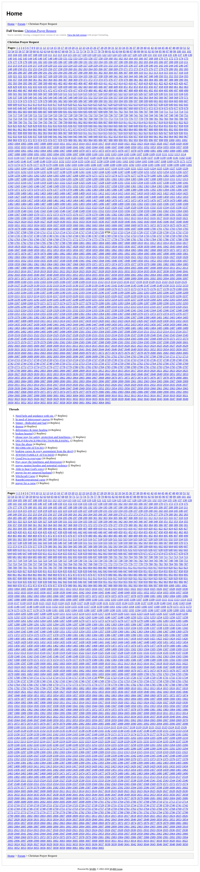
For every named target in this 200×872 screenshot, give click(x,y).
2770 (10, 367)
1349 (56, 186)
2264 (179, 299)
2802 (36, 370)
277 (156, 69)
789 (15, 122)
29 (105, 47)
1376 (49, 189)
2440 (49, 324)
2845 (134, 374)
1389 (134, 189)
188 (70, 62)
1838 (140, 246)
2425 (133, 321)
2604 (24, 345)
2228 (127, 296)
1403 (43, 193)
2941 (30, 388)
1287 (17, 179)
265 (95, 69)
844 (110, 125)
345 (136, 76)
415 (125, 83)
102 (189, 51)
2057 (108, 274)
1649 (185, 221)
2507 (120, 331)
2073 (30, 278)
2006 (140, 267)
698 (100, 111)
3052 (24, 402)
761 (55, 118)
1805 (108, 242)
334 (80, 76)
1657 (56, 225)
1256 (179, 172)
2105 (56, 281)
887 (146, 129)
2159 (43, 289)
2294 (10, 306)
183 (45, 62)
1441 (108, 196)
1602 (62, 218)
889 (156, 129)
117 (79, 55)
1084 (172, 150)
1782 (140, 239)
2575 (17, 342)
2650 (140, 349)
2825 (185, 370)
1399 (17, 193)
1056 (172, 147)
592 (110, 101)
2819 (146, 370)
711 (166, 111)
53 (9, 51)
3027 (43, 399)
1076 (120, 150)
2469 (56, 328)
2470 (62, 328)
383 (146, 79)
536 (10, 97)
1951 (146, 260)
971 (25, 140)
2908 (179, 381)
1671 (146, 225)
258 (60, 69)
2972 (49, 391)
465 (15, 90)
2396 (127, 317)
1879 (43, 253)
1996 (75, 267)
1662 (88, 225)
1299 (95, 179)
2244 (49, 299)
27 (98, 47)
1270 (88, 175)
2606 (36, 345)
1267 (69, 175)
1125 (74, 157)
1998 (88, 267)
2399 (146, 317)
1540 (24, 211)
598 (141, 101)
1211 (69, 168)
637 (156, 104)
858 (181, 125)
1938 (62, 260)
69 (66, 51)
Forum (21, 23)
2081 (82, 278)
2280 (101, 303)
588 (90, 101)
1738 (36, 235)
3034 (88, 399)
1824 (49, 246)
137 (180, 55)
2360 (75, 313)
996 (151, 140)
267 (105, 69)
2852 (179, 374)
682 (20, 111)
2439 (43, 324)
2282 (114, 303)
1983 (172, 264)
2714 (10, 360)
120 (94, 55)
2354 (36, 313)
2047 (43, 274)
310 (141, 72)
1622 (10, 221)
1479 (172, 200)
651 (45, 108)
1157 (93, 161)
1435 (69, 196)
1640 (127, 221)
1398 (10, 193)
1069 (75, 150)
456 (151, 86)
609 (15, 104)
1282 (166, 175)
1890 (114, 253)
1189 (112, 164)
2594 (140, 342)
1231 (17, 172)
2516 (179, 331)
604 (171, 101)
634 (140, 104)
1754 (140, 235)
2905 (159, 381)
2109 (82, 281)
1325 (82, 182)
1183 (74, 164)
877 (95, 129)
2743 (17, 363)
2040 (179, 271)
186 (60, 62)
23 (84, 47)
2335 (95, 310)
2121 (158, 281)
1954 (166, 260)
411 (105, 83)
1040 (69, 147)
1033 (24, 147)
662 (100, 108)
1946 (114, 260)
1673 (159, 225)
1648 (179, 221)
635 (146, 104)
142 (20, 58)
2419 (95, 321)
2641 (82, 349)
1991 (43, 267)
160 (110, 58)
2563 (120, 338)
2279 (95, 303)
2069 (185, 274)
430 (20, 86)
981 (75, 140)
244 (171, 65)
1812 (153, 242)
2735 (146, 360)
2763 (146, 363)
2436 (24, 324)
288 (30, 72)
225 (75, 65)
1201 (189, 164)
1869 (159, 250)
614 (40, 104)
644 (10, 108)
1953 (159, 260)
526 (140, 94)
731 (85, 115)
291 (45, 72)
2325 (30, 310)
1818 (10, 246)
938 (40, 136)
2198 (114, 292)
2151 (172, 285)
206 (161, 62)
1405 (56, 193)
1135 (137, 157)
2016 (24, 271)
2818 (140, 370)
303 (105, 72)
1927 (172, 257)
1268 (75, 175)
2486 (166, 328)
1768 (49, 239)
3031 (69, 399)
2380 (24, 317)
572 (10, 101)
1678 (10, 228)
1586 (140, 214)
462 (181, 86)
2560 (101, 338)
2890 (62, 381)
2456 (153, 324)
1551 (95, 211)
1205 (30, 168)
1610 (114, 218)
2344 (153, 310)
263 (85, 69)
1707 (17, 232)
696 (90, 111)
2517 (185, 331)
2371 (146, 313)
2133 (56, 285)
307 (125, 72)
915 (105, 133)
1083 (166, 150)
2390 (88, 317)
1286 (10, 179)
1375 (43, 189)
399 (45, 83)
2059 (120, 274)
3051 (17, 402)
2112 (101, 281)
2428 (153, 321)
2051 (69, 274)
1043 (88, 147)
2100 (24, 281)
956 (131, 136)
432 (30, 86)
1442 (114, 196)
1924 (153, 257)
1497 (108, 203)
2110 (88, 281)
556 (110, 97)
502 (20, 94)
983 (85, 140)
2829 (30, 374)
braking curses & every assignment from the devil (44, 451)
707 (146, 111)
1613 (133, 218)
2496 (49, 331)
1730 (166, 232)
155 (85, 58)
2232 (153, 296)
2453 (134, 324)
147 (45, 58)
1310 (166, 179)
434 (40, 86)
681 (15, 111)
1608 (101, 218)
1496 (101, 203)
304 (110, 72)
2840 (101, 374)
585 (75, 101)
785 (176, 118)
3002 (62, 395)
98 (170, 51)
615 (45, 104)
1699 (146, 228)
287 (25, 72)
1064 (43, 150)
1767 (43, 239)
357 (15, 79)
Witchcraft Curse (25, 476)
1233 (30, 172)
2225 (107, 296)
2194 (88, 292)
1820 (24, 246)
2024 (75, 271)
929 (176, 133)
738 (121, 115)
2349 (185, 310)
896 (10, 133)
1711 (43, 232)
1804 (101, 242)
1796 (49, 242)
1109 (152, 154)
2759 (120, 363)
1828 (75, 246)
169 (156, 58)
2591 (120, 342)
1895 (146, 253)
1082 (159, 150)
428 (10, 86)
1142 (182, 157)
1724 (127, 232)
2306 (88, 306)
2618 (114, 345)
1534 (166, 207)
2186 (36, 292)
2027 (95, 271)
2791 (146, 367)
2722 (62, 360)
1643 (146, 221)
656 (70, 108)
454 (141, 86)
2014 (10, 271)
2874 (140, 377)
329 (55, 76)
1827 (69, 246)
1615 (146, 218)
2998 (36, 395)
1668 (127, 225)
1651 (17, 225)
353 (176, 76)
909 (75, 133)
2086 (114, 278)
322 (20, 76)
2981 (108, 391)
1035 (36, 147)
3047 (172, 399)
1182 (68, 164)
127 (129, 55)
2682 (166, 352)
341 (115, 76)
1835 (120, 246)
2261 (159, 299)
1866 (140, 250)
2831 (43, 374)
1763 (17, 239)
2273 (56, 303)
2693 (56, 356)
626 (100, 104)
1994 (62, 267)
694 (80, 111)
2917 (56, 384)
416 (131, 83)
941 (55, 136)
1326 (88, 182)
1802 (88, 242)
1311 (172, 179)
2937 (185, 384)
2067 (172, 274)
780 (151, 118)
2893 (82, 381)
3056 (49, 402)
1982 (166, 264)
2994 (10, 395)
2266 (10, 303)
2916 (49, 384)
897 (15, 133)
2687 (17, 356)
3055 (43, 402)
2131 (43, 285)
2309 (108, 306)
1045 (101, 147)
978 (60, 140)
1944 (101, 260)
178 (20, 62)
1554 (114, 211)
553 (95, 97)
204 (151, 62)
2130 (36, 285)
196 (110, 62)
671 (146, 108)
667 (125, 108)
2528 (75, 335)
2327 (43, 310)
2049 (56, 274)
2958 (140, 388)
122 (104, 55)
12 (44, 47)
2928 (127, 384)
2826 (10, 374)
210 (181, 62)
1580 (101, 214)
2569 (159, 338)
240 (151, 65)
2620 (127, 345)
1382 (88, 189)
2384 (49, 317)
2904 (153, 381)
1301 (108, 179)
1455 (17, 200)
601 (156, 101)
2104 (49, 281)
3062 (88, 402)
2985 (134, 391)
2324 (24, 310)
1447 (146, 196)
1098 (82, 154)
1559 (146, 211)
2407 (17, 321)
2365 (108, 313)
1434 (62, 196)
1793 (30, 242)
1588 (153, 214)
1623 (17, 221)
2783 (95, 367)
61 (38, 51)
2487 (172, 328)
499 (186, 90)
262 (80, 69)
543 (45, 97)
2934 (166, 384)
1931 (17, 260)
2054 (88, 274)
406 (80, 83)
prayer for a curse (25, 483)
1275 (120, 175)
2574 (10, 342)
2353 (30, 313)
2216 (49, 296)
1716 (75, 232)
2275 (69, 303)
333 (75, 76)
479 (85, 90)
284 (10, 72)
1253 (159, 172)
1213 (82, 168)
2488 (179, 328)
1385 (108, 189)
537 (15, 97)
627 (105, 104)
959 (146, 136)
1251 (146, 172)
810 (121, 122)
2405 (185, 317)
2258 (140, 299)
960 (151, 136)
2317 (159, 306)
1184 (81, 164)
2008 (153, 267)
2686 (10, 356)
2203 (146, 292)
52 (188, 47)
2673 (108, 352)
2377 (185, 313)
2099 (17, 281)
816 (151, 122)
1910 (62, 257)
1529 (133, 207)
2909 (185, 381)
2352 (24, 313)
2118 (139, 281)
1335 (146, 182)
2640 (75, 349)
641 (176, 104)
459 (166, 86)
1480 (179, 200)
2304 (75, 306)
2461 (185, 324)
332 (70, 76)
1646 (166, 221)
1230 (10, 172)
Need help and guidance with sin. (34, 415)
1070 (82, 150)
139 (190, 55)
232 (110, 65)
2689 (30, 356)
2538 (140, 335)
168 (151, 58)
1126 (80, 157)
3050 (10, 402)
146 (40, 58)
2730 (114, 360)
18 (66, 47)
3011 (120, 395)
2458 (166, 324)
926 (161, 133)
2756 (101, 363)
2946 (62, 388)
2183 (17, 292)
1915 (95, 257)
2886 (36, 381)
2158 (36, 289)
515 (85, 94)
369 (75, 79)
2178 (166, 289)
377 (115, 79)
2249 (82, 299)
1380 (75, 189)
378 (121, 79)
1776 (101, 239)
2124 (178, 281)
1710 (36, 232)
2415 (69, 321)
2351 (17, 313)
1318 (36, 182)
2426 (140, 321)
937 (35, 136)
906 (60, 133)
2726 (88, 360)
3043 (146, 399)
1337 (159, 182)
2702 (114, 356)
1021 (127, 143)
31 (112, 47)
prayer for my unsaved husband (33, 472)
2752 (75, 363)
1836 (127, 246)
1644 (153, 221)
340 (110, 76)
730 (80, 115)
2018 (36, 271)
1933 (30, 260)
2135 (69, 285)
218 (40, 65)
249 (15, 69)
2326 (36, 310)
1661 (82, 225)
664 (110, 108)
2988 (153, 391)
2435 (17, 324)
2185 (30, 292)
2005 (134, 267)
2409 (30, 321)
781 (156, 118)
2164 (75, 289)
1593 (185, 214)
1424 (179, 193)
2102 (36, 281)
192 (90, 62)
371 (85, 79)
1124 (67, 157)
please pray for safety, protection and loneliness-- (43, 437)
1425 (185, 193)
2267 (17, 303)
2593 (134, 342)
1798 (62, 242)
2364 (101, 313)
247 (186, 65)
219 (45, 65)
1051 (140, 147)
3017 (159, 395)
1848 (24, 250)
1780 (127, 239)
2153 (185, 285)
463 (186, 86)
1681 (30, 228)
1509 (185, 203)
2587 (95, 342)
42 (152, 47)
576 (30, 101)
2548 (24, 338)
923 (146, 133)
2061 (134, 274)
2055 (95, 274)
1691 (95, 228)
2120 (152, 281)
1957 (185, 260)
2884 (24, 381)
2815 (120, 370)
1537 (185, 207)
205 (156, 62)
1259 (17, 175)
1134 (131, 157)
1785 (159, 239)
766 (80, 118)
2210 (10, 296)
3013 (133, 395)
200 (131, 62)
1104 (120, 154)
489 (136, 90)
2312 (127, 306)
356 (10, 79)
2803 (43, 370)
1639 (120, 221)
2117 (133, 281)
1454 (10, 200)
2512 (153, 331)
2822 (166, 370)
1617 (159, 218)
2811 (95, 370)
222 (60, 65)
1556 (127, 211)
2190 (62, 292)
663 (105, 108)
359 (25, 79)
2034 (140, 271)
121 (99, 55)
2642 (88, 349)
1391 (146, 189)
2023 (69, 271)
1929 (185, 257)
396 (30, 83)
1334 (140, 182)
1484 (24, 203)
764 (70, 118)
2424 (127, 321)
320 (10, 76)
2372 (153, 313)
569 (176, 97)
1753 (134, 235)
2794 (166, 367)
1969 (82, 264)
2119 (145, 281)
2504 (101, 331)
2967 (17, 391)
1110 (158, 154)
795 (45, 122)
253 (35, 69)
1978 (140, 264)
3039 (120, 399)
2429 (159, 321)
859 (186, 125)
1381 (82, 189)
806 (100, 122)
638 (161, 104)
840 (90, 125)
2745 (30, 363)
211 (186, 62)
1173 (10, 164)
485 (115, 90)
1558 (140, 211)
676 (171, 108)
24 (87, 47)
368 (70, 79)
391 (186, 79)
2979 (95, 391)
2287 (146, 303)
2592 (127, 342)
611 (25, 104)
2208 (179, 292)
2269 (30, 303)
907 (65, 133)
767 (85, 118)
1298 (88, 179)
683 (25, 111)
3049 (185, 399)
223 (65, 65)
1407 (69, 193)
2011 (172, 267)
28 (101, 47)
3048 (179, 399)
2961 (159, 388)
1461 (56, 200)
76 (91, 51)
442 (80, 86)
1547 (69, 211)
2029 (108, 271)
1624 (24, 221)
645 (15, 108)
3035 (95, 399)
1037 (49, 147)
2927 (120, 384)
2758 (114, 363)
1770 (62, 239)
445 (95, 86)
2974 (62, 391)
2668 (75, 352)
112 (55, 55)
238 (141, 65)
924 (151, 133)
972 (30, 140)
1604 (75, 218)
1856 (75, 250)
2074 (36, 278)
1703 (172, 228)
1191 (125, 164)
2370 (140, 313)
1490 (62, 203)
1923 (146, 257)
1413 (107, 193)
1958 (10, 264)
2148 (153, 285)
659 (85, 108)
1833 (108, 246)
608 (10, 104)
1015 (88, 143)
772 (110, 118)
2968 (24, 391)
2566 (140, 338)
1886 (88, 253)
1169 (170, 161)
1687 (69, 228)
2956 (127, 388)
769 (95, 118)
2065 (159, 274)
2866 (88, 377)
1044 (95, 147)
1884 (75, 253)
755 (25, 118)
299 (85, 72)
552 (90, 97)
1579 (95, 214)
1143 (188, 157)
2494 (36, 331)
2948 (75, 388)
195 (105, 62)
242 (161, 65)
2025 (82, 271)
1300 (101, 179)
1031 (10, 147)
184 (50, 62)
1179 (49, 164)
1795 (43, 242)
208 (171, 62)
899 (25, 133)
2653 (159, 349)
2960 (153, 388)
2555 (69, 338)
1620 (179, 218)
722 (40, 115)
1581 (108, 214)
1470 (114, 200)
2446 (88, 324)
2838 (88, 374)
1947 (120, 260)
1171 (182, 161)
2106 (62, 281)
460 (171, 86)
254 (40, 69)
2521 (30, 335)
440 (70, 86)
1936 (49, 260)
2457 (159, 324)
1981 (159, 264)
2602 (10, 345)
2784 (101, 367)
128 (135, 55)
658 (80, 108)
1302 (114, 179)
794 (40, 122)
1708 (24, 232)
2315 (146, 306)
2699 (95, 356)
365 (55, 79)
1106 (133, 154)
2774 (36, 367)
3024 (24, 399)
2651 (146, 349)
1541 (30, 211)
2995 (17, 395)
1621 (185, 218)
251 (25, 69)
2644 (101, 349)
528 (151, 94)
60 (34, 51)
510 (60, 94)
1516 (49, 207)
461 (176, 86)
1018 (107, 143)
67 (59, 51)
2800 (24, 370)
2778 (62, 367)
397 (35, 83)
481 (95, 90)
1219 (120, 168)
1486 (36, 203)
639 (166, 104)
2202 (140, 292)
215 (25, 65)
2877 (159, 377)
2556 (75, 338)
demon (19, 426)
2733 (134, 360)
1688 (75, 228)
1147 (30, 161)
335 (85, 76)
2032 (127, 271)
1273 (108, 175)
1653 (30, 225)
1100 (95, 154)
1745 (82, 235)
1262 (36, 175)
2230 (140, 296)
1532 (153, 207)
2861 (56, 377)
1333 (134, 182)
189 (75, 62)
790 (20, 122)
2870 (114, 377)
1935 (43, 260)
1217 (107, 168)
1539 (17, 211)
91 (145, 51)
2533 (108, 335)
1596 (24, 218)
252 (30, 69)
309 (136, 72)
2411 (43, 321)
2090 (140, 278)
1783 (146, 239)
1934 (36, 260)
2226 (114, 296)
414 (120, 83)
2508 (127, 331)
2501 (82, 331)
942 (60, 136)
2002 (114, 267)
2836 (75, 374)
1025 (153, 143)
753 (15, 118)
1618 (166, 218)
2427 (146, 321)
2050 (62, 274)
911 (85, 133)
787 (186, 118)
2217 (56, 296)
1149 (42, 161)
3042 (140, 399)
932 (10, 136)
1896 (153, 253)
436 (50, 86)
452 (131, 86)
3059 (69, 402)
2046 (36, 274)
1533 (159, 207)
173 (176, 58)
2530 (88, 335)
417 (135, 83)
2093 (159, 278)
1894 (140, 253)
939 (45, 136)
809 (115, 122)
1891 (120, 253)
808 (110, 122)
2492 (24, 331)
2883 (17, 381)
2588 (101, 342)
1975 (120, 264)
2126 (10, 285)
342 (121, 76)
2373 (159, 313)
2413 (56, 321)
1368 (179, 186)
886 (141, 129)
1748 (101, 235)
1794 (36, 242)
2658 (10, 352)
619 (65, 104)
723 (45, 115)
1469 (108, 200)
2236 (179, 296)
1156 (87, 161)
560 (131, 97)
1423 (172, 193)
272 (131, 69)
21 (76, 47)
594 (121, 101)
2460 (179, 324)
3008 (101, 395)
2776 (49, 367)
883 (125, 129)
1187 (100, 164)
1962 (36, 264)
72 (77, 51)
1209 (56, 168)
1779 (120, 239)
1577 (82, 214)
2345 (159, 310)
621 (75, 104)
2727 (95, 360)
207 (166, 62)
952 (110, 136)
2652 (153, 349)
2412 (49, 321)
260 (70, 69)
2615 (95, 345)
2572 (179, 338)
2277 (82, 303)
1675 (172, 225)
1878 (36, 253)
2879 (172, 377)
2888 (49, 381)
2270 (36, 303)
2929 (133, 384)
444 (90, 86)
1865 (134, 250)
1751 (120, 235)
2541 (159, 335)
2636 (49, 349)
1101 (101, 154)
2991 (172, 391)
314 (161, 72)
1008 (43, 143)
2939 (17, 388)
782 (161, 118)
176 (10, 62)
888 (151, 129)
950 (100, 136)
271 (125, 69)
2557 (82, 338)
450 (121, 86)
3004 (75, 395)
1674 (166, 225)
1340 (179, 182)
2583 (69, 342)
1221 (133, 168)
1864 (127, 250)
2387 (69, 317)
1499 (120, 203)
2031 (120, 271)
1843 (172, 246)
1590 (166, 214)
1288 (24, 179)
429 (15, 86)
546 (60, 97)
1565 (185, 211)
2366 (114, 313)
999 (166, 140)
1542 (36, 211)
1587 (146, 214)
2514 (166, 331)
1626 (36, 221)
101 (184, 51)
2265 (185, 299)
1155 (81, 161)
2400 (153, 317)
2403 (172, 317)
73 (81, 51)
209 (176, 62)
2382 (36, 317)
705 (136, 111)
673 (156, 108)
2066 (166, 274)
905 (55, 133)
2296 (24, 306)
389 (176, 79)
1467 (95, 200)
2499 (69, 331)
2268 (24, 303)
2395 (120, 317)
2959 (146, 388)
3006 (88, 395)
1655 (43, 225)
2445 (82, 324)
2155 (17, 289)
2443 (69, 324)
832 (50, 125)
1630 (62, 221)
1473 (134, 200)
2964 (179, 388)
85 (124, 51)
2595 (146, 342)
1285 (185, 175)
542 (40, 97)
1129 (99, 157)
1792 (24, 242)
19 (69, 47)
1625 (30, 221)
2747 (43, 363)
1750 (114, 235)
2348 (179, 310)
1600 (49, 218)
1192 (132, 164)
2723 (69, 360)
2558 (88, 338)
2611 (69, 345)
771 (105, 118)
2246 (62, 299)
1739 (43, 235)
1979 (146, 264)
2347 (172, 310)
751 (186, 115)
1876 (24, 253)
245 (176, 65)
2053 (82, 274)
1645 (159, 221)
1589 (159, 214)
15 (55, 47)
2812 (101, 370)
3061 (82, 402)
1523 (95, 207)
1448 (153, 196)
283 (186, 69)
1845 (185, 246)
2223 (95, 296)
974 (40, 140)
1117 (23, 157)
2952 (101, 388)
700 (110, 111)
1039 (62, 147)
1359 (120, 186)
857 (176, 125)
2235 (172, 296)
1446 (140, 196)
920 (131, 133)
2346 (166, 310)
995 (146, 140)
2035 (146, 271)
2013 (185, 267)
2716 (24, 360)
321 (15, 76)
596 (131, 101)
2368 (127, 313)
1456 (24, 200)
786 (181, 118)
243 (166, 65)
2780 (75, 367)
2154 (10, 289)
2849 (159, 374)
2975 (69, 391)
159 (105, 58)
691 (65, 111)
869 (55, 129)
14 (51, 47)
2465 (30, 328)
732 (90, 115)
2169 (108, 289)
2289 (159, 303)
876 (90, 129)
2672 (101, 352)
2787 (120, 367)
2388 (75, 317)
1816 (179, 242)
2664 (49, 352)
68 (63, 51)
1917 (107, 257)
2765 (159, 363)
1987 (17, 267)
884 (131, 129)
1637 (108, 221)
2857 (30, 377)
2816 (127, 370)
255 (45, 69)
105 (20, 55)
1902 (10, 257)
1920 (127, 257)
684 (30, 111)
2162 (62, 289)
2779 (69, 367)
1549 (82, 211)
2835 (69, 374)
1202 (10, 168)
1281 (159, 175)
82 (113, 51)
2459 (172, 324)
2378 (10, 317)
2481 (134, 328)
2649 (134, 349)
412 (110, 83)
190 (80, 62)
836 (70, 125)
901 (35, 133)
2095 (172, 278)
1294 (62, 179)
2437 (30, 324)
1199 (176, 164)
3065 (108, 402)
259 (65, 69)
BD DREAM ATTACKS (29, 447)
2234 (166, 296)
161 (115, 58)
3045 (159, 399)
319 (186, 72)
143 (25, 58)
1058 (185, 147)
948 (90, 136)
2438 (36, 324)
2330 (62, 310)
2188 (49, 292)
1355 (95, 186)
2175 (146, 289)
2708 (153, 356)
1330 (114, 182)
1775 (95, 239)
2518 (10, 335)
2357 (56, 313)
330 (60, 76)
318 (181, 72)
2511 (146, 331)
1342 (10, 186)
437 (55, 86)
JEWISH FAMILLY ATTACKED (34, 454)
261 (75, 69)
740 (131, 115)
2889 (56, 381)
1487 (43, 203)
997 (156, 140)
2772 (24, 367)
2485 (159, 328)
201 (136, 62)
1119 (35, 157)
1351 (69, 186)
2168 (101, 289)
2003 (120, 267)
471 (45, 90)
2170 (114, 289)
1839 (146, 246)
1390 (140, 189)
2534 (114, 335)
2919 (69, 384)
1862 (114, 250)
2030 (114, 271)
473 (55, 90)
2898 (114, 381)
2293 (185, 303)
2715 (17, 360)
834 (60, 125)
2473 (82, 328)
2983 (120, 391)
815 (146, 122)
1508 (179, 203)
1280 (153, 175)
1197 (163, 164)
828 (30, 125)
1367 (172, 186)
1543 (43, 211)
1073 (101, 150)
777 (136, 118)
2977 (82, 391)
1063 (36, 150)
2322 (10, 310)
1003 (10, 143)
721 (35, 115)
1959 (17, 264)
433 (35, 86)
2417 (82, 321)
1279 (146, 175)
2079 (69, 278)
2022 (62, 271)
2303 (69, 306)
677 (176, 108)
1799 (69, 242)
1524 (101, 207)
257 (55, 69)
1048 (120, 147)
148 (50, 58)
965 (176, 136)
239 (146, 65)
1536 (179, 207)
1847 (17, 250)
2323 (17, 310)
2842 (114, 374)
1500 (127, 203)
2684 (179, 352)
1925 (159, 257)
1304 (127, 179)
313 (156, 72)
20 (73, 47)
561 (136, 97)
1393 (159, 189)
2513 (159, 331)
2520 (24, 335)
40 (145, 47)
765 (75, 118)
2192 (75, 292)
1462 (62, 200)
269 (115, 69)
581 (55, 101)
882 (121, 129)
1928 (179, 257)
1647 (172, 221)
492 (151, 90)
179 (25, 62)
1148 (36, 161)
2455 (146, 324)
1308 (153, 179)
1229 (185, 168)
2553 (56, 338)
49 (177, 47)
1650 (10, 225)
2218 (62, 296)
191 (85, 62)
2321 (185, 306)
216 (30, 65)
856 (171, 125)
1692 (101, 228)
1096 (69, 154)
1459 (43, 200)
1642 (140, 221)
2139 (95, 285)
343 (125, 76)
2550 (36, 338)
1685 (56, 228)
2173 (134, 289)
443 (85, 86)
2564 (127, 338)
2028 (101, 271)
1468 (101, 200)
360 (30, 79)
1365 (159, 186)
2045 (30, 274)
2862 (62, 377)
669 (136, 108)
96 (163, 51)
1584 (127, 214)
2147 (146, 285)
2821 (159, 370)
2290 (166, 303)
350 (161, 76)
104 (15, 55)
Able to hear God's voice (29, 469)
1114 (183, 154)
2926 (114, 384)
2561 (108, 338)
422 (161, 83)
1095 (62, 154)
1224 (153, 168)
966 (181, 136)
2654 (166, 349)
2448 (101, 324)
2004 (127, 267)
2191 (69, 292)
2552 (49, 338)
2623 (146, 345)
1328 (101, 182)
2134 (62, 285)
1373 (30, 189)
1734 (10, 235)
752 (10, 118)
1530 (140, 207)
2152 (179, 285)
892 (171, 129)
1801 (82, 242)
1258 (10, 175)
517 (95, 94)
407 (85, 83)
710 (161, 111)
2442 (62, 324)
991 (125, 140)
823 (186, 122)
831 (45, 125)
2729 (108, 360)
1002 (185, 140)
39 (141, 47)
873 (75, 129)
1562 (166, 211)
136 (175, 55)
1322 (62, 182)
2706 (140, 356)
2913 (30, 384)
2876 (153, 377)
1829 (82, 246)
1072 (95, 150)
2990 (166, 391)
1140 (169, 157)
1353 (82, 186)
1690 (88, 228)
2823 (172, 370)
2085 (108, 278)
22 (80, 47)
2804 (49, 370)
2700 (101, 356)
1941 (82, 260)
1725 (133, 232)
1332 (127, 182)
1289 (30, 179)
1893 (134, 253)
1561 (159, 211)
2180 (179, 289)
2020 (49, 271)
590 (100, 101)
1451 (172, 196)
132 (155, 55)
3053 (30, 402)
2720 (49, 360)
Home (14, 13)
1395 (172, 189)
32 (116, 47)
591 (105, 101)
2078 (62, 278)
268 (110, 69)
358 (20, 79)
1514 (36, 207)
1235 (43, 172)
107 (30, 55)
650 (40, 108)
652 (50, 108)
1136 (144, 157)
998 (161, 140)
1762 (10, 239)
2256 (127, 299)
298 (80, 72)
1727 (146, 232)
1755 (146, 235)
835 (65, 125)
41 (148, 47)
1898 (166, 253)
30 (109, 47)
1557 (134, 211)
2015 (17, 271)
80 (106, 51)
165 (136, 58)
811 (125, 122)
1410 (88, 193)
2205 (159, 292)
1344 (24, 186)
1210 (62, 168)
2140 (101, 285)
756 (30, 118)
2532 (101, 335)
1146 (23, 161)
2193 (82, 292)
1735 (17, 235)
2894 (88, 381)
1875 (17, 253)
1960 (24, 264)
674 (161, 108)
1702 (166, 228)
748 (171, 115)
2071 (17, 278)
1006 (30, 143)
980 (70, 140)
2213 (30, 296)
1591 (172, 214)
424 (171, 83)
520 (110, 94)
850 (141, 125)
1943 (95, 260)
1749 (108, 235)
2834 (62, 374)
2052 (75, 274)
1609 (108, 218)
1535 (172, 207)
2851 (172, 374)
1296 (75, 179)
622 (80, 104)
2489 (185, 328)
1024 (146, 143)
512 (70, 94)
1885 (82, 253)
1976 (127, 264)
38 (138, 47)
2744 (24, 363)
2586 (88, 342)
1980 (153, 264)
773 (115, 118)
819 (166, 122)
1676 (179, 225)
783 (166, 118)
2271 (43, 303)
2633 (30, 349)
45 (163, 47)
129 (139, 55)
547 (65, 97)
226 (80, 65)
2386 (62, 317)
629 (115, 104)
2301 (56, 306)
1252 (153, 172)
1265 (56, 175)
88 (135, 51)
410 (100, 83)
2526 (62, 335)
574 (20, 101)
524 (131, 94)
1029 (179, 143)
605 (176, 101)
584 (70, 101)
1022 (133, 143)
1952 (153, 260)
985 (95, 140)
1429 (30, 196)
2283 (120, 303)
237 (136, 65)
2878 (166, 377)
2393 (108, 317)
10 (37, 47)
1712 (49, 232)
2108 (75, 281)
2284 (127, 303)
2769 (185, 363)
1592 (179, 214)
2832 (49, 374)
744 (151, 115)
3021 (185, 395)
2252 (101, 299)
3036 (101, 399)
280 (171, 69)
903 (45, 133)
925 (156, 133)
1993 (56, 267)
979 (65, 140)
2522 (36, 335)
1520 (75, 207)
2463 (17, 328)
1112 (170, 154)
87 (131, 51)
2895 (95, 381)
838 (80, 125)
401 (55, 83)
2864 (75, 377)
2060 (127, 274)
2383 (43, 317)
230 (100, 65)
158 (100, 58)
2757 (108, 363)
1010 (56, 143)
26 (94, 47)
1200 (182, 164)
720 (30, 115)
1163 (132, 161)
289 (35, 72)
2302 (62, 306)
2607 (43, 345)
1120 (42, 157)
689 (55, 111)
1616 (153, 218)
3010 (114, 395)
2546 (10, 338)
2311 (120, 306)
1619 (172, 218)
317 (176, 72)
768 (90, 118)
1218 (114, 168)
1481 (185, 200)
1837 (134, 246)
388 (171, 79)
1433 (56, 196)
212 (10, 65)
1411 (95, 193)
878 (100, 129)
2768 (179, 363)
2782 (88, 367)
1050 (134, 147)
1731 (172, 232)
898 (20, 133)
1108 (146, 154)
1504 (153, 203)
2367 (120, 313)
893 (176, 129)
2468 (49, 328)
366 (60, 79)
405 (75, 83)
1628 (49, 221)
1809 (134, 242)
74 (84, 51)
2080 (75, 278)
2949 (82, 388)
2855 (17, 377)
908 (70, 133)
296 (70, 72)
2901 (134, 381)
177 (15, 62)
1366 (166, 186)
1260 (24, 175)
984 (90, 140)
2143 (120, 285)
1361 (134, 186)
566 (161, 97)
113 (60, 55)
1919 (120, 257)
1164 (138, 161)
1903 (17, 257)
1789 (185, 239)
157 (95, 58)
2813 (107, 370)
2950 (88, 388)
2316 (153, 306)
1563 (172, 211)
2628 (179, 345)
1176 (30, 164)
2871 (120, 377)
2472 (75, 328)
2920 (75, 384)
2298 (36, 306)
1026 (159, 143)
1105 (126, 154)
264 (90, 69)
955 (125, 136)
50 (181, 47)
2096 (179, 278)
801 (75, 122)
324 (30, 76)
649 (35, 108)
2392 (101, 317)
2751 (69, 363)
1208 (49, 168)
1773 (82, 239)
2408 (24, 321)
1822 (36, 246)
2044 (24, 274)
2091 (146, 278)
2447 (95, 324)
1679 (17, 228)
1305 (134, 179)
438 (60, 86)
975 (45, 140)
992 (131, 140)
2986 (140, 391)
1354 (88, 186)
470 (40, 90)
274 (141, 69)
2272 (49, 303)
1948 (127, 260)
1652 (24, 225)
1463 (69, 200)
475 (65, 90)
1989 (30, 267)
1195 (151, 164)
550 (80, 97)
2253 (108, 299)
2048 (49, 274)
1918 (114, 257)
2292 (179, 303)
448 (110, 86)
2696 (75, 356)
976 (50, 140)
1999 (95, 267)
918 (120, 133)
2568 (153, 338)
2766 (166, 363)
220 (50, 65)
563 (146, 97)
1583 (120, 214)
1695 (120, 228)
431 (25, 86)
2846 (140, 374)
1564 (179, 211)
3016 (153, 395)
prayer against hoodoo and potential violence (41, 465)
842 (100, 125)
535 (186, 94)
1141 (176, 157)
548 (70, 97)
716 (10, 115)
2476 (101, 328)
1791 (17, 242)
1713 (56, 232)
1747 (95, 235)
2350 (10, 313)
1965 (56, 264)
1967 (69, 264)
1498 (114, 203)
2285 (134, 303)
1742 (62, 235)
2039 (172, 271)
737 (115, 115)
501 (15, 94)
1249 (134, 172)
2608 (49, 345)
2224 (101, 296)
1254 (166, 172)
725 (55, 115)
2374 (166, 313)
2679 (146, 352)
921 (135, 133)
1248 (127, 172)
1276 (127, 175)
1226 (166, 168)
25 (91, 47)
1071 (88, 150)
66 (55, 51)
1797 (56, 242)
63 (45, 51)
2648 (127, 349)
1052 (146, 147)
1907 (43, 257)
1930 (10, 260)
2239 (17, 299)
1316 (24, 182)
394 (20, 83)
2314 (140, 306)
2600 (179, 342)
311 (146, 72)
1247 (120, 172)
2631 (17, 349)
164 (131, 58)
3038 (114, 399)
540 (30, 97)
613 (35, 104)
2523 (43, 335)
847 (125, 125)
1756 (153, 235)
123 (109, 55)
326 (40, 76)
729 (75, 115)
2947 (69, 388)
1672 (153, 225)
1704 (179, 228)
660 (90, 108)
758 (40, 118)
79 (102, 51)
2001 (108, 267)
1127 (86, 157)
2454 (140, 324)
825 (15, 125)
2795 (172, 367)
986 (100, 140)
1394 (166, 189)
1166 (151, 161)
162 (121, 58)
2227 (120, 296)
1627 (43, 221)
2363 (95, 313)
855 (166, 125)
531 (166, 94)
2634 (36, 349)
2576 (24, 342)
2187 (43, 292)
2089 (134, 278)
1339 (172, 182)
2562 (114, 338)
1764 (24, 239)
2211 (17, 296)
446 (100, 86)
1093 (49, 154)
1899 (172, 253)
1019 (114, 143)
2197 (108, 292)
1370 (10, 189)
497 (176, 90)
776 (131, 118)
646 (20, 108)
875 (85, 129)
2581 (56, 342)
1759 (172, 235)
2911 (17, 384)
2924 (101, 384)
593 (115, 101)
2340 (127, 310)
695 (85, 111)
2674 (114, 352)
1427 (17, 196)
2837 (82, 374)
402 (60, 83)
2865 (82, 377)
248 (10, 69)
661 (95, 108)
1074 (108, 150)
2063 (146, 274)
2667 (69, 352)
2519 (17, 335)
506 (40, 94)
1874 (10, 253)
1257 (185, 172)
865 (35, 129)
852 (151, 125)
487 (125, 90)
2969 (30, 391)
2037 (159, 271)
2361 (82, 313)
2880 (179, 377)
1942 (88, 260)
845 (115, 125)
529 (156, 94)
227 (85, 65)
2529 (82, 335)
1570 (36, 214)
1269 (82, 175)
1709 (30, 232)
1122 (55, 157)
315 (166, 72)
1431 (43, 196)
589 (95, 101)
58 (27, 51)
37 (134, 47)
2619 (120, 345)
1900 (179, 253)
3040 (127, 399)
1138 (157, 157)
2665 (56, 352)
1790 (10, 242)
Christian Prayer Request (40, 31)
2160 (49, 289)
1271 (95, 175)
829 (35, 125)
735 (105, 115)
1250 (140, 172)
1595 (17, 218)
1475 (146, 200)
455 (146, 86)
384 (151, 79)
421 (156, 83)
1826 (62, 246)
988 (110, 140)
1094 (56, 154)
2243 (43, 299)
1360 (127, 186)
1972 (101, 264)
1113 (177, 154)
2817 (133, 370)
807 (105, 122)
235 (125, 65)
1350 (62, 186)
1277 (134, 175)
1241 (82, 172)
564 (151, 97)
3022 (10, 399)
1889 (108, 253)
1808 (127, 242)
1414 (114, 193)
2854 (10, 377)
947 (85, 136)
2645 (108, 349)
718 (20, 115)
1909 (56, 257)
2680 (153, 352)
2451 (120, 324)
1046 (108, 147)
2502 (88, 331)
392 (10, 83)
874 (80, 129)
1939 (69, 260)
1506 (166, 203)
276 (151, 69)
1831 (95, 246)
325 (35, 76)
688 (50, 111)
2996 (24, 395)
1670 (140, 225)
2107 (69, 281)
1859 (95, 250)
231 (105, 65)
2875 (146, 377)
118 (84, 55)
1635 (95, 221)
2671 (95, 352)
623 (85, 104)
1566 (10, 214)
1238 (62, 172)
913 (95, 133)
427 (186, 83)
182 (40, 62)
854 (161, 125)
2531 (95, 335)
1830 (88, 246)
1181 (61, 164)
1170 (176, 161)
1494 (88, 203)
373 (95, 79)
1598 (36, 218)
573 (15, 101)
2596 (153, 342)
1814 (166, 242)
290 (40, 72)
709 (156, 111)
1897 (159, 253)
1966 (62, 264)
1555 (120, 211)
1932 (24, 260)
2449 (108, 324)
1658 (62, 225)
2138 (88, 285)
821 (176, 122)
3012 (127, 395)
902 (40, 133)
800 (70, 122)
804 (90, 122)
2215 (43, 296)
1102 (107, 154)
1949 (134, 260)
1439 (95, 196)
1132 (118, 157)
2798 (10, 370)
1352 (75, 186)
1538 (10, 211)
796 (50, 122)
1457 (30, 200)
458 (161, 86)
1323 (69, 182)
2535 (120, 335)
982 (80, 140)
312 (151, 72)
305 (115, 72)
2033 (134, 271)
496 (171, 90)
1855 (69, 250)
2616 (101, 345)
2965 (185, 388)
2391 (95, 317)
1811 (146, 242)
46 (166, 47)
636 (151, 104)
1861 (108, 250)
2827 (17, 374)
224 (70, 65)
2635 (43, 349)
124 (114, 55)
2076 (49, 278)
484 (110, 90)
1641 (134, 221)
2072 (24, 278)
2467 (43, 328)
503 (25, 94)
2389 (82, 317)
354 (181, 76)
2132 (49, 285)
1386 (114, 189)
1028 (172, 143)
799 (65, 122)
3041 (134, 399)
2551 (43, 338)
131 (150, 55)
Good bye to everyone (28, 458)
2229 (133, 296)
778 (141, 118)
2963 (172, 388)
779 (146, 118)
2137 (82, 285)
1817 (185, 242)
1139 (163, 157)
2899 (120, 381)
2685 (185, 352)
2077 (56, 278)
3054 (36, 402)
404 (70, 83)
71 (74, 51)
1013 (75, 143)
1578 (88, 214)
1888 (101, 253)
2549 (30, 338)
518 (100, 94)
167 (146, 58)
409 (95, 83)
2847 (146, 374)
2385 (56, 317)
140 (10, 58)
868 (50, 129)
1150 (49, 161)
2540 (153, 335)
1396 (179, 189)
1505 (159, 203)
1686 (62, 228)
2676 (127, 352)
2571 (172, 338)
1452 (179, 196)
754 (20, 118)
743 (146, 115)
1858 (88, 250)
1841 (159, 246)
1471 (120, 200)
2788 (127, 367)
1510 (10, 207)
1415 (120, 193)
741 (136, 115)
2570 (166, 338)
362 (40, 79)
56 (20, 51)
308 (131, 72)
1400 (24, 193)
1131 (112, 157)
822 (181, 122)
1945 (108, 260)
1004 (17, 143)
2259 (146, 299)
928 (171, 133)
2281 (108, 303)
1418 (140, 193)
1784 (153, 239)
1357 (108, 186)
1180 (55, 164)
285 (15, 72)
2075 (43, 278)
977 (55, 140)
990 (121, 140)
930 (181, 133)
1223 (146, 168)
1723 (120, 232)
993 (136, 140)
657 (75, 108)
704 (131, 111)
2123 (171, 281)
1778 (114, 239)
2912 (23, 384)
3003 (69, 395)
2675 (120, 352)
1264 (49, 175)
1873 (185, 250)
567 (166, 97)
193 (95, 62)
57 (23, 51)
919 (125, 133)
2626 (166, 345)
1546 (62, 211)
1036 (43, 147)
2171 (120, 289)
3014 (140, 395)
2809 (82, 370)
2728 (101, 360)
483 (105, 90)
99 (174, 51)
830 (40, 125)
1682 (36, 228)
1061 (24, 150)
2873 (134, 377)
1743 (69, 235)
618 (60, 104)
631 (125, 104)
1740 (49, 235)
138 (185, 55)
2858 (36, 377)
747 (166, 115)
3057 (56, 402)
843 (105, 125)
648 (30, 108)
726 (60, 115)
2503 (95, 331)
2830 (36, 374)
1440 (101, 196)
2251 (95, 299)
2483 (146, 328)
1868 (153, 250)
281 (176, 69)
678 (181, 108)
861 (15, 129)
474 (60, 90)
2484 (153, 328)
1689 (82, 228)
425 (176, 83)
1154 (74, 161)
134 (165, 55)
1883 (69, 253)
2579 (43, 342)
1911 (69, 257)
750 (181, 115)
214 (20, 65)
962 (161, 136)
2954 (114, 388)
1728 (153, 232)
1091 (36, 154)
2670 (88, 352)
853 (156, 125)
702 (121, 111)
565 (156, 97)
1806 (114, 242)
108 (35, 55)
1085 (179, 150)
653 (55, 108)
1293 (56, 179)
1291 (43, 179)
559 (125, 97)
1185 (87, 164)
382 (141, 79)
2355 (43, 313)
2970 (36, 391)
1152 (61, 161)
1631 (69, 221)
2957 (134, 388)
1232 (24, 172)
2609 (56, 345)
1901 (185, 253)
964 (171, 136)
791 (25, 122)
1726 (140, 232)
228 (90, 65)
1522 (88, 207)
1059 (10, 150)
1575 (69, 214)
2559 (95, 338)
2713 (185, 356)
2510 (140, 331)
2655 (172, 349)
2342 (140, 310)
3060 (75, 402)
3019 (172, 395)
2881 (185, 377)
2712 (179, 356)
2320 (179, 306)
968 (10, 140)
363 (45, 79)
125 (119, 55)
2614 (88, 345)
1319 (43, 182)
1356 (101, 186)
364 (50, 79)
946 (80, 136)
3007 (95, 395)
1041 (75, 147)
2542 (166, 335)
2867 (95, 377)
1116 (16, 157)
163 (125, 58)
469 (35, 90)
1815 (172, 242)
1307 (146, 179)
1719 (95, 232)
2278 (88, 303)
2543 (172, 335)
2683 (172, 352)
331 (65, 76)
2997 (30, 395)
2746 (36, 363)
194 (100, 62)
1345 (30, 186)
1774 (88, 239)
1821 (30, 246)
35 (127, 47)
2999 (43, 395)
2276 (75, 303)
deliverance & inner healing (31, 430)
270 (121, 69)
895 (186, 129)
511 (65, 94)
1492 (75, 203)
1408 (75, 193)
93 (153, 51)
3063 (95, 402)
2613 (82, 345)
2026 (88, 271)
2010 (166, 267)
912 (90, 133)
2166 (88, 289)
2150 (166, 285)
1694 (114, 228)
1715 (69, 232)
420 (151, 83)
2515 (172, 331)
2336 (101, 310)
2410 (36, 321)
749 (176, 115)
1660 (75, 225)
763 (65, 118)
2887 (43, 381)
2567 (146, 338)
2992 (179, 391)
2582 (62, 342)
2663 (43, 352)
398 (40, 83)
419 (146, 83)
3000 (49, 395)
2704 (127, 356)
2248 (75, 299)
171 (166, 58)
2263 (172, 299)
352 (171, 76)
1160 (112, 161)
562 (141, 97)
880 (110, 129)
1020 (120, 143)
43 (155, 47)
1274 (114, 175)
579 (45, 101)
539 (25, 97)
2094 (166, 278)
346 (141, 76)
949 (95, 136)
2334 (88, 310)
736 (110, 115)
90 (142, 51)
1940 (75, 260)
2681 (159, 352)
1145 (17, 161)
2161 (56, 289)
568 (171, 97)
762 (60, 118)
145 (35, 58)
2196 (101, 292)
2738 (166, 360)
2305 (82, 306)
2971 (43, 391)
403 (65, 83)
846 (121, 125)
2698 (88, 356)
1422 (166, 193)
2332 (75, 310)
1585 (134, 214)
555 (105, 97)
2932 (153, 384)
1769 (56, 239)
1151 (55, 161)
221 (55, 65)
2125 (184, 281)
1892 (127, 253)
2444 (75, 324)
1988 (24, 267)
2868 (101, 377)
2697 (82, 356)
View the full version (77, 35)
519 (105, 94)
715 (186, 111)
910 (80, 133)
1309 (159, 179)
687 (45, 111)
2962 (166, 388)
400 (50, 83)
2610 (62, 345)
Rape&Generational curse (30, 479)
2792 (153, 367)
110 (45, 55)
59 (30, 51)
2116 (126, 281)
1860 (101, 250)
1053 (153, 147)
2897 (108, 381)
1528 (127, 207)
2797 (185, 367)
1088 (17, 154)
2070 (10, 278)
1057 (179, 147)
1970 (88, 264)
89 (138, 51)
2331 (69, 310)
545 (55, 97)
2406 (10, 321)
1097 (75, 154)
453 (136, 86)
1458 (36, 200)
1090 (30, 154)
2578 (36, 342)
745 (156, 115)
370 (80, 79)
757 (35, 118)
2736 (153, 360)
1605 (82, 218)
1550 (88, 211)
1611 (120, 218)
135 (170, 55)
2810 (88, 370)
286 (20, 72)
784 (171, 118)
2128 (24, 285)
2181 (185, 289)
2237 (185, 296)
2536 (127, 335)
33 (119, 47)
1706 (10, 232)
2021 (56, 271)
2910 (10, 384)
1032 (17, 147)
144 (30, 58)
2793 (159, 367)
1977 (134, 264)
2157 (30, 289)
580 (50, 101)
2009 (159, 267)
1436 (75, 196)
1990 (36, 267)
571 (186, 97)
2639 (69, 349)
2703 (120, 356)
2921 (82, 384)
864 (30, 129)
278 (161, 69)
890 (161, 129)
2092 (153, 278)
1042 (82, 147)
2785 (108, 367)
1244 (101, 172)
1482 (10, 203)
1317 (30, 182)
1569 (30, 214)
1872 (179, 250)
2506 (114, 331)
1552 (101, 211)
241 (156, 65)
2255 (120, 299)
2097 (185, 278)
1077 (127, 150)
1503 (146, 203)
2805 (56, 370)
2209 (185, 292)
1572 (49, 214)
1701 (159, 228)
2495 (43, 331)
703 (125, 111)
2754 (88, 363)
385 (156, 79)
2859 (43, 377)
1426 (10, 196)
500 (10, 94)
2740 (179, 360)
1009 (49, 143)
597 (136, 101)
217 (35, 65)
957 (136, 136)
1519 (69, 207)
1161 (119, 161)
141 (15, 58)
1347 (43, 186)
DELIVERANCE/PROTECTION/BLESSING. (42, 440)
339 (105, 76)
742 (141, 115)
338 (100, 76)
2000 (101, 267)
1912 (75, 257)
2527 (69, 335)
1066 (56, 150)
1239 (69, 172)
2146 (140, 285)
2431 (172, 321)
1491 (69, 203)
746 (161, 115)
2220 (75, 296)
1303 (120, 179)
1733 (185, 232)
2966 (10, 391)
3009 (108, 395)
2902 (140, 381)
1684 (49, 228)
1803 (95, 242)
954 (121, 136)
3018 (166, 395)
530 (161, 94)
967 (186, 136)
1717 (82, 232)
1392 (153, 189)
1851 (43, 250)
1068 (69, 150)
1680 (24, 228)
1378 (62, 189)
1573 (56, 214)
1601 (56, 218)
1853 (56, 250)
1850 (36, 250)
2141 (108, 285)
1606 (88, 218)
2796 (179, 367)
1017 (101, 143)
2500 (75, 331)
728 (70, 115)
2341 (134, 310)
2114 (114, 281)
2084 (101, 278)
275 (146, 69)
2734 (140, 360)
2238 (10, 299)
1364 (153, 186)
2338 (114, 310)
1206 (36, 168)
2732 (127, 360)
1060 (17, 150)
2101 (30, 281)
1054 (159, 147)
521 (115, 94)
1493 (82, 203)
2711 (172, 356)
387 (166, 79)
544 (50, 97)
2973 (56, 391)
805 (95, 122)
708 (151, 111)
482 (100, 90)
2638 (62, 349)
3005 (82, 395)
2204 (153, 292)
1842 (166, 246)
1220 (127, 168)
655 (65, 108)
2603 (17, 345)
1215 (95, 168)
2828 (24, 374)
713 (176, 111)
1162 (125, 161)
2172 (127, 289)
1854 (62, 250)
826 (20, 125)
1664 (101, 225)
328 (50, 76)
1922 (140, 257)
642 (181, 104)
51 (184, 47)
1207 (43, 168)
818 (161, 122)
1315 (17, 182)
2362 (88, 313)
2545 (185, 335)
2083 (95, 278)
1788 (179, 239)
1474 (140, 200)
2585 (82, 342)
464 (10, 90)
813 (135, 122)
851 (146, 125)
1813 (159, 242)
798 (60, 122)
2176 (153, 289)
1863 (120, 250)
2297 (30, 306)
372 (90, 79)
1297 (82, 179)
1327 (95, 182)
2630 (10, 349)
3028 (49, 399)
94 (156, 51)
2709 (159, 356)
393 (15, 83)
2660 (24, 352)
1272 (101, 175)
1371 (17, 189)
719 (25, 115)
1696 (127, 228)
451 (125, 86)
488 (131, 90)
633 (135, 104)
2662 (36, 352)
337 (95, 76)
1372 (24, 189)
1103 (114, 154)
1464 (75, 200)
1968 (75, 264)
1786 (166, 239)
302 (100, 72)
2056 (101, 274)
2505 (108, 331)
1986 (10, 267)
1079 (140, 150)
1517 (56, 207)
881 (115, 129)
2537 (134, 335)
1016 (95, 143)
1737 (30, 235)
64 (48, 51)
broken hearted (24, 433)
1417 (133, 193)
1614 (140, 218)
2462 (10, 328)
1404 (49, 193)
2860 (49, 377)
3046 (166, 399)
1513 (30, 207)
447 (105, 86)
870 (60, 129)
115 (69, 55)
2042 (10, 274)
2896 (101, 381)
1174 (17, 164)
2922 (88, 384)
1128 (93, 157)
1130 (105, 157)
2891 (69, 381)
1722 (114, 232)
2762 (140, 363)
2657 (185, 349)
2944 (49, 388)
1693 (108, 228)
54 (12, 51)
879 (105, 129)
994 (141, 140)
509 (55, 94)
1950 (140, 260)
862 (20, 129)
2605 (30, 345)
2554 (62, 338)
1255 (172, 172)
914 (100, 133)
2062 (140, 274)
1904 (24, 257)
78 (99, 51)
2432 (179, 321)
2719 (43, 360)
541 (35, 97)
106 (25, 55)
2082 (88, 278)
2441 (56, 324)
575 (25, 101)
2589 (108, 342)
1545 (56, 211)
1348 (49, 186)
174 (181, 58)
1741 (56, 235)
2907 (172, 381)
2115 (120, 281)
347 (146, 76)
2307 (95, 306)
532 (171, 94)
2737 (159, 360)
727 (65, 115)
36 (130, 47)
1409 (82, 193)
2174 (140, 289)
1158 (100, 161)
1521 (82, 207)
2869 (108, 377)
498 (181, 90)
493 (156, 90)
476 (70, 90)
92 (149, 51)
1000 (172, 140)
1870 (166, 250)
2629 (185, 345)
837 (75, 125)
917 (115, 133)
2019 (43, 271)
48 (173, 47)
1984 (179, 264)
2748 (49, 363)
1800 (75, 242)
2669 (82, 352)
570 (181, 97)
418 (140, 83)
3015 (146, 395)
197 (115, 62)
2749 (56, 363)
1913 (82, 257)
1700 (153, 228)
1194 (144, 164)
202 (141, 62)
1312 (179, 179)
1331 (120, 182)
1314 (10, 182)
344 (131, 76)
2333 (82, 310)
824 (10, 125)
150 (60, 58)
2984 (127, 391)
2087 (120, 278)
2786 (114, 367)
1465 (82, 200)
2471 (69, 328)
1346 (36, 186)
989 (115, 140)
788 (10, 122)
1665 (108, 225)
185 (55, 62)
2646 (114, 349)
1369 (185, 186)
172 (171, 58)
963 (166, 136)
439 (65, 86)
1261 (30, 175)
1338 (166, 182)
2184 (24, 292)
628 (110, 104)
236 (131, 65)
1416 (127, 193)
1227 (172, 168)
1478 (166, 200)
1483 (17, 203)
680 (10, 111)
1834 (114, 246)
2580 (49, 342)
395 (25, 83)
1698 (140, 228)
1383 (95, 189)
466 (20, 90)
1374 (36, 189)
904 (50, 133)
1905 (30, 257)
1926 (166, 257)
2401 (159, 317)
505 (35, 94)
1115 (10, 157)
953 (115, 136)
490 (141, 90)
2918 (62, 384)
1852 (49, 250)
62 (41, 51)
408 (90, 83)
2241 (30, 299)
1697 (134, 228)
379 (125, 79)
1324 (75, 182)
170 (161, 58)
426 (181, 83)
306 (121, 72)
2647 (120, 349)
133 (160, 55)
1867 (146, 250)
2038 (166, 271)
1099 (88, 154)
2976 (75, 391)
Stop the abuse (23, 444)
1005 (24, 143)
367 (65, 79)
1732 (179, 232)
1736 (24, 235)
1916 (101, 257)
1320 (49, 182)
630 (120, 104)
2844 (127, 374)
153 (75, 58)
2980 (101, 391)
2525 (56, 335)
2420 (101, 321)
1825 (56, 246)
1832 (101, 246)
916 (110, 133)
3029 (56, 399)
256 (50, 69)
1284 (179, 175)
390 (181, 79)
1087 (10, 154)
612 (30, 104)
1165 (144, 161)
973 (35, 140)
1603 (69, 218)
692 (70, 111)
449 (115, 86)
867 (45, 129)
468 (30, 90)
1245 (108, 172)
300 (90, 72)
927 (166, 133)
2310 (114, 306)
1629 (56, 221)
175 (186, 58)
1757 (159, 235)
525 (135, 94)
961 (156, 136)
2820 (153, 370)
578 (40, 101)
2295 (17, 306)
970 (20, 140)
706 (141, 111)
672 (151, 108)
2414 (62, 321)
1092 (43, 154)
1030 (185, 143)
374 (100, 79)
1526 (114, 207)
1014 (82, 143)
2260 (153, 299)
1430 (36, 196)
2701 (108, 356)
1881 (56, 253)
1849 (30, 250)
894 (181, 129)
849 (136, 125)
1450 (166, 196)
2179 (172, 289)
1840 (153, 246)
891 (166, 129)
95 (160, 51)
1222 (140, 168)
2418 (88, 321)
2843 (120, 374)
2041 (185, 271)
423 (166, 83)
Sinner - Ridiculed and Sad (30, 422)
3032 (75, 399)
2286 (140, 303)
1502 (140, 203)
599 (146, 101)
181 (35, 62)
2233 (159, 296)
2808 (75, 370)
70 (70, 51)
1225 (159, 168)
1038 (56, 147)
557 (115, 97)
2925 (107, 384)
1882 (62, 253)
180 (30, 62)
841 (95, 125)
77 (95, 51)
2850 (166, 374)
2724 (75, 360)
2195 (95, 292)
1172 (189, 161)
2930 (140, 384)
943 (65, 136)
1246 (114, 172)
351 (166, 76)
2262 (166, 299)
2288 (153, 303)
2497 (56, 331)
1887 (95, 253)
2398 (140, 317)
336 (90, 76)
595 (125, 101)
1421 (159, 193)
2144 (127, 285)
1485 (30, 203)
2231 (146, 296)
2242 (36, 299)
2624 (153, 345)
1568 (24, 214)
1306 (140, 179)
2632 (24, 349)
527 (146, 94)
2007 (146, 267)
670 (141, 108)
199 (125, 62)
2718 (36, 360)
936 (30, 136)
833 (55, 125)
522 (120, 94)
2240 (24, 299)
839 (85, 125)
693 (75, 111)
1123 (61, 157)
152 (70, 58)
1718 (88, 232)
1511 (17, 207)
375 (105, 79)
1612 (127, 218)
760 (50, 118)
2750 (62, 363)
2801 (30, 370)
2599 (172, 342)
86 (127, 51)
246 (181, 65)
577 (35, 101)
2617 (107, 345)
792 (30, 122)
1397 (185, 189)
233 (115, 65)
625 (95, 104)
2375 (172, 313)
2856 (24, 377)
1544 (49, 211)
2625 (159, 345)
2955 (120, 388)
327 (45, 76)
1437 (82, 196)
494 (161, 90)
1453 (185, 196)
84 (120, 51)
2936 (179, 384)
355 (186, 76)
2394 (114, 317)
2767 (172, 363)
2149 (159, 285)
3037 (108, 399)
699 (105, 111)
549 (75, 97)
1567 (17, 214)
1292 (49, 179)
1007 (36, 143)
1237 (56, 172)
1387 (120, 189)
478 (80, 90)
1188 (106, 164)
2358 (62, 313)
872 (70, 129)
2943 (43, 388)
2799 (17, 370)
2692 (49, 356)
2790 (140, 367)
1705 (185, 228)
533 (176, 94)
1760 (179, 235)
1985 (185, 264)
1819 (17, 246)
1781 (134, 239)
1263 (43, 175)
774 (121, 118)
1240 (75, 172)
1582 (114, 214)
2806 (62, 370)
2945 (56, 388)
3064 (101, 402)
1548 (75, 211)
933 (15, 136)
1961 (30, 264)
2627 (172, 345)
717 (15, 115)
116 (74, 55)
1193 (138, 164)
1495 (95, 203)
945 (75, 136)
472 (50, 90)
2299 (43, 306)
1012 (69, 143)
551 (85, 97)
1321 (56, 182)
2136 (75, 285)
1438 (88, 196)
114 (65, 55)
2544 (179, 335)
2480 (127, 328)
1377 (56, 189)
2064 (153, 274)
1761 (185, 235)
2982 (114, 391)
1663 (95, 225)
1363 (146, 186)
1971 (95, 264)
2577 (30, 342)
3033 (82, 399)
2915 (43, 384)
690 (60, 111)
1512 (23, 207)
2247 (69, 299)
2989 (159, 391)
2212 (23, 296)
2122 (165, 281)
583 (65, 101)
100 (179, 51)
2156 (24, 289)
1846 (10, 250)
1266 (62, 175)
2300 (49, 306)
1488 (49, 203)
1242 (88, 172)
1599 (43, 218)
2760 (127, 363)
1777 (108, 239)
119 (89, 55)
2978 (88, 391)
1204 (24, 168)
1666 (114, 225)
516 (90, 94)
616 (50, 104)
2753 (82, 363)
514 (80, 94)
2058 (114, 274)
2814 (114, 370)
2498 (62, 331)
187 (65, 62)
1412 (101, 193)
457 (156, 86)
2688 (24, 356)
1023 (140, 143)
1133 (125, 157)
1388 (127, 189)
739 (125, 115)
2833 (56, 374)
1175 (23, 164)
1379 (69, 189)
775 (125, 118)
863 (25, 129)
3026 (36, 399)
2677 (134, 352)
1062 (30, 150)
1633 (82, 221)
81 (109, 51)
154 (80, 58)
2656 (179, 349)
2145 (134, 285)
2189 (56, 292)
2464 (24, 328)
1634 (88, 221)
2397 (134, 317)
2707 (146, 356)
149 (55, 58)
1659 (69, 225)
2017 (30, 271)
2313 (133, 306)
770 (100, 118)
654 (60, 108)
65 (52, 51)
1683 (43, 228)
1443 (120, 196)
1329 (108, 182)
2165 (82, 289)
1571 (43, 214)
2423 (120, 321)
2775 (43, 367)
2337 (108, 310)
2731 (120, 360)
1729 (159, 232)
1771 (69, 239)
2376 (179, 313)
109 (40, 55)
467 (25, 90)
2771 (17, 367)
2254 (114, 299)
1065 (49, 150)
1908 (49, 257)
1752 (127, 235)
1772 (75, 239)
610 (20, 104)
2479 (120, 328)
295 (65, 72)
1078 (134, 150)
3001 (56, 395)
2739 (172, 360)
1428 (24, 196)
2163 (69, 289)
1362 (140, 186)
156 (90, 58)
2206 (166, 292)
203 (146, 62)
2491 (17, 331)
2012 (179, 267)
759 (45, 118)
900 (30, 133)
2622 (140, 345)
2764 (153, 363)
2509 (134, 331)
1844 (179, 246)
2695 (69, 356)
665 (115, 108)
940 (50, 136)
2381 (30, 317)
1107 (139, 154)
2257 (134, 299)
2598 (166, 342)
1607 (95, 218)
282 (181, 69)
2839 (95, 374)
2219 (69, 296)
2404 (179, 317)
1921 (133, 257)
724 (50, 115)
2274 (62, 303)
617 (55, 104)
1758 (166, 235)
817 (156, 122)
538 (20, 97)
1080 (146, 150)
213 (15, 65)
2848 (153, 374)
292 (50, 72)
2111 (94, 281)
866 (40, 129)
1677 (185, 225)
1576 (75, 214)
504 (30, 94)
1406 (62, 193)
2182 (10, 292)
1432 (49, 196)
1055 (166, 147)
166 (141, 58)
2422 (114, 321)
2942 (36, 388)
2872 (127, 377)
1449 (159, 196)
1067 (62, 150)
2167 (95, 289)
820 (171, 122)
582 (60, 101)
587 (85, 101)
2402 (166, 317)
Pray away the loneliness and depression (38, 461)
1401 (30, 193)
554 (100, 97)
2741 (185, 360)
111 (50, 55)
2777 (56, 367)
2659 (17, 352)
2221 (82, 296)
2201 (134, 292)
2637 (56, 349)
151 (65, 58)
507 (45, 94)
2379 (17, 317)
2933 (159, 384)
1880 (49, 253)
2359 (69, 313)
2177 (159, 289)
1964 (49, 264)
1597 (30, 218)
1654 (36, 225)
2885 (30, 381)
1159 (106, 161)
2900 (127, 381)
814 (140, 122)
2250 (88, 299)
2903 (146, 381)
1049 (127, 147)
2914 (36, 384)
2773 (30, 367)
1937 (56, 260)
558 (121, 97)
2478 (114, 328)
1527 (120, 207)
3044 (153, 399)
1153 (68, 161)
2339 (120, 310)
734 (100, 115)
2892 (75, 381)
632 (131, 104)
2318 (166, 306)
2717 (30, 360)
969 (15, 140)
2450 (114, 324)
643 (186, 104)
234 (121, 65)
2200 (127, 292)
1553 (108, 211)
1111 (164, 154)
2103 (43, 281)
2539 (146, 335)
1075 (114, 150)
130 (144, 55)
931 (186, 133)
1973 (108, 264)
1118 (29, 157)
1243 (95, 172)
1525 (107, 207)
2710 (166, 356)
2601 (185, 342)
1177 (36, 164)
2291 (172, 303)
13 (47, 47)
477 (75, 90)
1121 (48, 157)
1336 (153, 182)
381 (136, 79)
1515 (43, 207)
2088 (127, 278)
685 (35, 111)
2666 (62, 352)
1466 (88, 200)
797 (55, 122)
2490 (10, 331)
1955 (172, 260)
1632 (75, 221)
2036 (153, 271)
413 (115, 83)
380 (131, 79)
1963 (43, 264)
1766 (36, 239)
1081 (153, 150)
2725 (82, 360)
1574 (62, 214)
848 (131, 125)
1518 (62, 207)
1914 (88, 257)
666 (121, 108)
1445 (134, 196)
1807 (120, 242)
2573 (185, 338)
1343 (17, 186)
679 (186, 108)
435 (45, 86)
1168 (163, 161)
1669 (134, 225)
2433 (185, 321)
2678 (140, 352)
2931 (146, 384)
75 (88, 51)
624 (90, 104)
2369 (134, 313)
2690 (36, 356)
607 (186, 101)
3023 (17, 399)
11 (40, 47)
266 (100, 69)
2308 (101, 306)
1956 (179, 260)
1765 (30, 239)
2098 (10, 281)
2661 (30, 352)
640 (171, 104)
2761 (134, 363)
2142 (114, 285)
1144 (10, 161)
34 (123, 47)
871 (65, 129)
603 (166, 101)
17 (62, 47)
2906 (166, 381)
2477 (108, 328)
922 (140, 133)
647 (25, 108)
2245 (56, 299)
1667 (120, 225)
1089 (24, 154)
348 (151, 76)
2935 (172, 384)
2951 (95, 388)
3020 (179, 395)
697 (95, 111)
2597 (159, 342)
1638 (114, 221)
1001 (178, 140)
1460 (49, 200)
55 (16, 51)
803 (85, 122)
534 (181, 94)
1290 (36, 179)
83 (117, 51)
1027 (166, 143)
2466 (36, 328)
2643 (95, 349)
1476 (153, 200)
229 (95, 65)
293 (55, 72)
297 (75, 72)
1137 (150, 157)
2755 (95, 363)
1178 (42, 164)
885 (136, 129)
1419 (146, 193)
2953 (108, 388)
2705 (134, 356)
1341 (185, 182)
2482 (140, 328)
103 (10, 55)
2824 (179, 370)
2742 (10, 363)
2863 (69, 377)
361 (35, 79)
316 (171, 72)
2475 (95, 328)
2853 (185, 374)
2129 (30, 285)
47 (170, 47)
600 (151, 101)
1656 (49, 225)
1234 (36, 172)
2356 (49, 313)
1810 (140, 242)
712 (171, 111)
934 (20, 136)
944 (70, 136)
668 (131, 108)
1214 (88, 168)
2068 (179, 274)
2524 (49, 335)
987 (105, 140)
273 (136, 69)
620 (70, 104)
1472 (127, 200)
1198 (170, 164)
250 (20, 69)
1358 (114, 186)
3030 (62, 399)
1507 (172, 203)
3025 (30, 399)
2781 (82, 367)
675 (166, 108)
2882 (10, 381)
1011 (62, 143)
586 (80, 101)
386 (161, 79)
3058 (62, 402)
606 (181, 101)
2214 (36, 296)
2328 (49, 310)
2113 (107, 281)
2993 (185, 391)
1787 (172, 239)
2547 (17, 338)
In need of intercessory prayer (32, 419)
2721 (56, 360)
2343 (146, 310)
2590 (114, 342)
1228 (179, 168)
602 (161, 101)
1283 (172, 175)
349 (156, 76)
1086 (185, 150)
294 (60, 72)
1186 (93, 164)
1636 (101, 221)
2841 (108, 374)
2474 (88, 328)
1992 (49, 267)
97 (167, 51)
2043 (17, 274)
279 (166, 69)
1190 (119, 164)
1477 (159, 200)
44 (159, 47)
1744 (75, 235)
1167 (157, 161)
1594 (10, 218)
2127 (17, 285)
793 (35, 122)
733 (95, 115)
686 (40, 111)
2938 (10, 388)
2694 (62, 356)
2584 (75, 342)
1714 (62, 232)
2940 (24, 388)
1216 (101, 168)
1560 (153, 211)
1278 (140, 175)
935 (25, 136)
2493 (30, 331)
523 (125, 94)
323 (25, 76)
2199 (120, 292)
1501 (134, 203)
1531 (146, 207)
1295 (69, 179)
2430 (166, 321)
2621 (133, 345)
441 (75, 86)
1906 (36, 257)
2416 (75, 321)
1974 (114, 264)
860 (10, 129)
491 (146, 90)
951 (105, 136)
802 (80, 122)
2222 (88, 296)
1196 (157, 164)
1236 (49, 172)
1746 (88, 235)
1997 (82, 267)
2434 (10, 324)
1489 (56, 203)
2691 (43, 356)
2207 (172, 292)
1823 (43, 246)
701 (115, 111)
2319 (172, 306)
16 (58, 47)
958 (141, 136)
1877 (30, 253)
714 (181, 111)
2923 (95, 384)
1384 (101, 189)
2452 (127, 324)
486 (121, 90)
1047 (114, 147)
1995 (69, 267)
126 (124, 55)
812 (131, 122)
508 (50, 94)
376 (110, 79)
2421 (107, 321)
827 (25, 125)
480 (90, 90)
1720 (101, 232)
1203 (17, 168)
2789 (134, 367)
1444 (127, 196)
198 (121, 62)
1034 (30, 147)
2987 (146, 391)
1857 (82, 250)
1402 (36, 193)
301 (95, 72)
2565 (134, 338)
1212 (75, 168)
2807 (69, 370)
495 (166, 90)
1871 (172, 250)
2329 (56, 310)
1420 (153, 193)
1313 (185, 179)
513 (75, 94)
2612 (75, 345)
